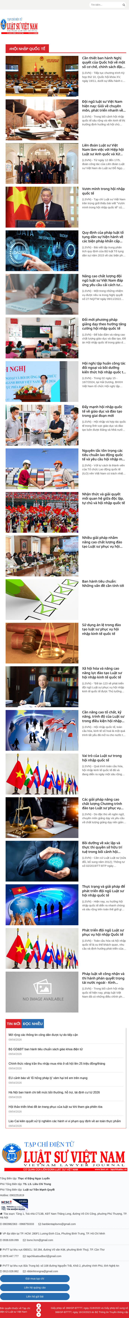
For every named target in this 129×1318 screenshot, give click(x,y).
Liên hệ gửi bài (34, 1296)
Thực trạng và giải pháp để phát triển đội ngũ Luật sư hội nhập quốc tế (103, 890)
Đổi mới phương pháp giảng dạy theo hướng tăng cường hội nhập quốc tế (104, 324)
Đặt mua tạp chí (35, 1278)
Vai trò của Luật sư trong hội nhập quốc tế (102, 758)
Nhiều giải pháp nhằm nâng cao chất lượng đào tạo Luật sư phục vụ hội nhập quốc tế (102, 542)
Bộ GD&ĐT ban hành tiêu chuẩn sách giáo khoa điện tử (46, 1049)
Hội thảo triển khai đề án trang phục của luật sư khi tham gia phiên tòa (55, 1106)
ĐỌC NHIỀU (33, 1024)
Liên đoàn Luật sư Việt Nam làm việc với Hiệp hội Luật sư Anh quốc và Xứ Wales (103, 149)
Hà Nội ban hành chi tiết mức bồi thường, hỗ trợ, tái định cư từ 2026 (54, 1092)
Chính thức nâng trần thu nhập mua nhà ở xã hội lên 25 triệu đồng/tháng (57, 1063)
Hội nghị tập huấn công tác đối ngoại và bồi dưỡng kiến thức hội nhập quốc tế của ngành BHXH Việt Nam (103, 367)
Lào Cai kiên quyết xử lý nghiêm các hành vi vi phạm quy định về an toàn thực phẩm (65, 1121)
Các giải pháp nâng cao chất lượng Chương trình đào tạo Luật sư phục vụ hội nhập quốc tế (102, 803)
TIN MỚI (13, 1024)
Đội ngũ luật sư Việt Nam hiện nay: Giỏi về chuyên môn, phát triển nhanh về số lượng (102, 105)
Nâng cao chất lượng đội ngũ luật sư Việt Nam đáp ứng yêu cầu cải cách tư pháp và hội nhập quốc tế (102, 280)
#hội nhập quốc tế (27, 49)
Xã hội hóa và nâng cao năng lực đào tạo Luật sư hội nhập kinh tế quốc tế (102, 672)
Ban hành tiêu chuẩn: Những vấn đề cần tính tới (103, 583)
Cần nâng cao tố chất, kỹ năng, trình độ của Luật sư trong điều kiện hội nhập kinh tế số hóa (103, 716)
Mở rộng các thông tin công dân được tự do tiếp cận (43, 1034)
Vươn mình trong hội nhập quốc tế (103, 191)
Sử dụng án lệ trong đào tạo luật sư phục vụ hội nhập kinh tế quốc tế (101, 629)
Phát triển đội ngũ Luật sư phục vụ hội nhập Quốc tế (103, 932)
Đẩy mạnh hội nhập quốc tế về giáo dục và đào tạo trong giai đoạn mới (102, 411)
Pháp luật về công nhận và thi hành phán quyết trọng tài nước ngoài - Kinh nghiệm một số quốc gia (103, 978)
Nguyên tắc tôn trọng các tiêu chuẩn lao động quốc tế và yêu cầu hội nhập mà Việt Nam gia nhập (103, 455)
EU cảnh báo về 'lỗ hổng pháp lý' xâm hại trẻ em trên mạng (48, 1078)
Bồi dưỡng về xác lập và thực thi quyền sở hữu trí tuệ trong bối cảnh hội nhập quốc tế (102, 847)
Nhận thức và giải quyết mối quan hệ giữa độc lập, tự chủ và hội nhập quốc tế (103, 498)
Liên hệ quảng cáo (35, 1287)
